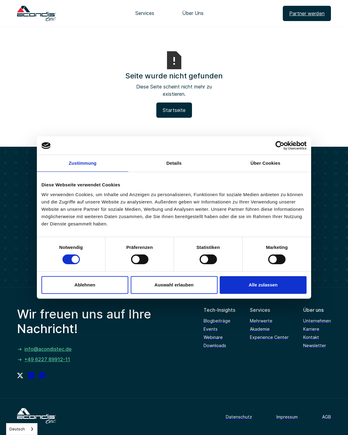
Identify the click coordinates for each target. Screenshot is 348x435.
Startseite (174, 110)
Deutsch (17, 428)
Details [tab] (174, 163)
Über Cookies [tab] (265, 163)
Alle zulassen (263, 284)
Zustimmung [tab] (83, 163)
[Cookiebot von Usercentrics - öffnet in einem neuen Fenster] (280, 145)
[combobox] (21, 429)
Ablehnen (84, 284)
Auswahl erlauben (174, 284)
